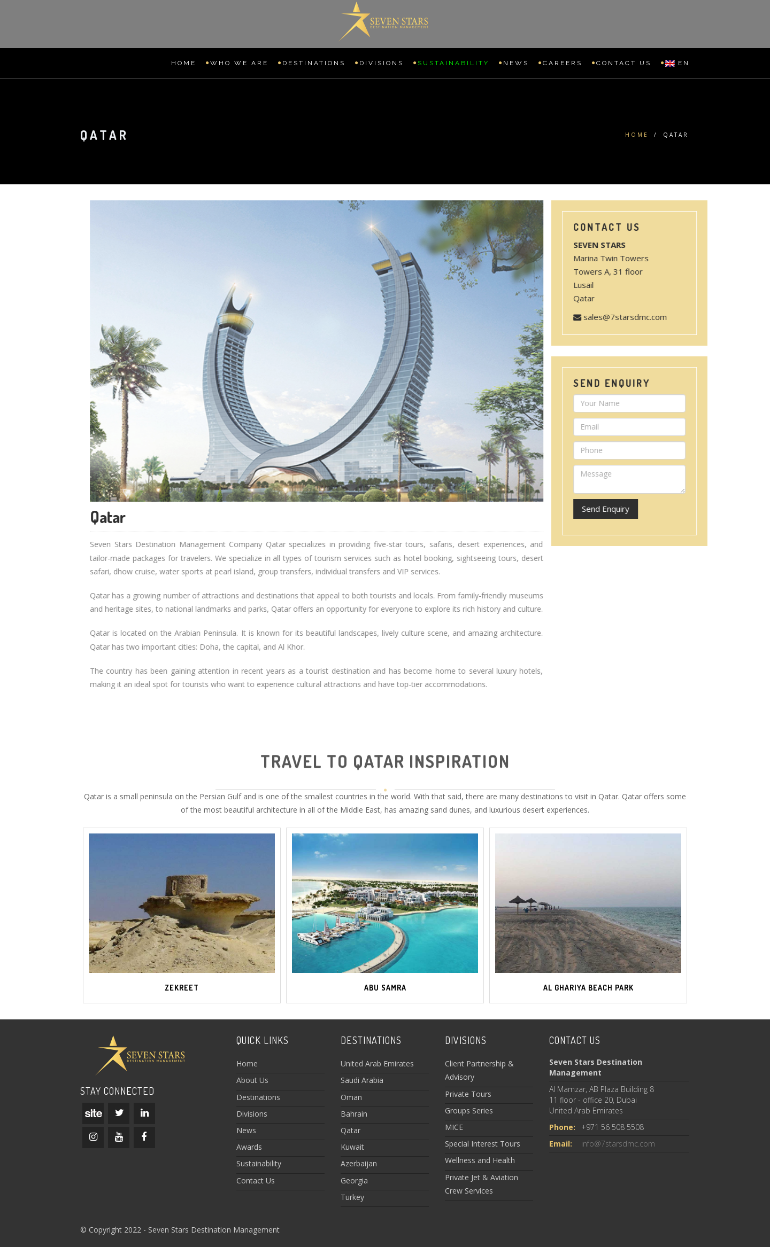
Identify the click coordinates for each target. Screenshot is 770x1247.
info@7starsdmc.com (618, 1144)
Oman (351, 1097)
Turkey (352, 1197)
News (516, 63)
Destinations (313, 63)
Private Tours (468, 1094)
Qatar (350, 1130)
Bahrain (354, 1114)
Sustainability (453, 63)
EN (677, 63)
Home (183, 63)
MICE (454, 1127)
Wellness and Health (480, 1160)
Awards (249, 1147)
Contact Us (623, 63)
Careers (562, 63)
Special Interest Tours (482, 1144)
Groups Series (469, 1110)
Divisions (381, 63)
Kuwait (352, 1147)
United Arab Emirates (377, 1063)
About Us (252, 1080)
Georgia (354, 1180)
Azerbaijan (359, 1163)
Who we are (239, 63)
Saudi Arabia (362, 1080)
